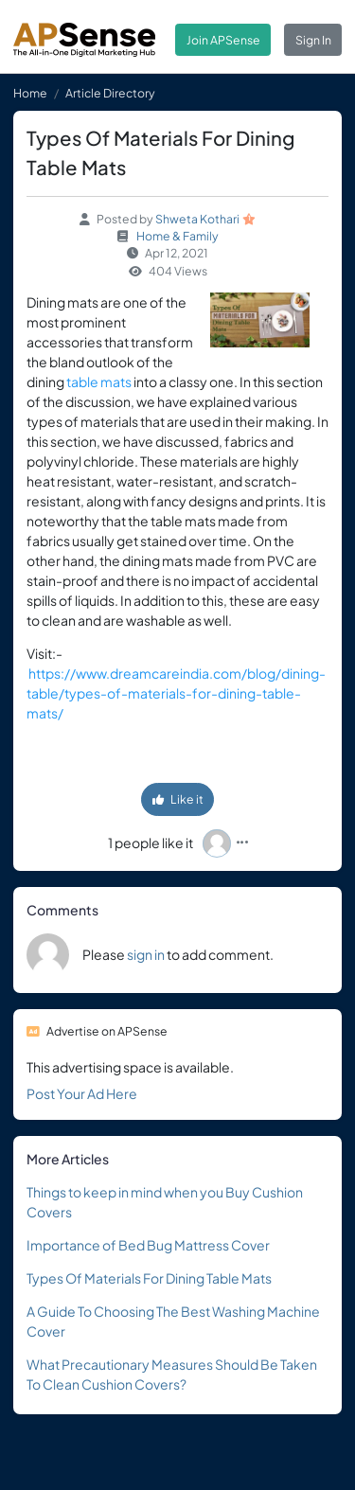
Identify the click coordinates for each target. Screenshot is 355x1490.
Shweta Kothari (197, 218)
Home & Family (177, 235)
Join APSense (223, 39)
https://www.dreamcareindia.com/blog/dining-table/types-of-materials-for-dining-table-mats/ (176, 693)
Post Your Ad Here (82, 1093)
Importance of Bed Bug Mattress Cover (148, 1244)
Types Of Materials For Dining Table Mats (149, 1277)
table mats (99, 381)
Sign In (313, 39)
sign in (146, 954)
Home (30, 92)
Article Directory (110, 92)
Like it (178, 799)
